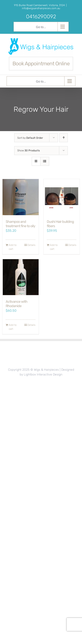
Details (31, 245)
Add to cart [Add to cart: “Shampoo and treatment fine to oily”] (13, 246)
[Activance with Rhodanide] (20, 277)
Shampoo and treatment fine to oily (20, 224)
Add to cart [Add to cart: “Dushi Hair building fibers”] (54, 246)
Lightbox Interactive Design (43, 374)
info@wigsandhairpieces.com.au (41, 8)
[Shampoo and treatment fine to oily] (20, 197)
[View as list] (44, 161)
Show (28, 150)
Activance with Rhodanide (16, 303)
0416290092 (41, 17)
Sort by (30, 137)
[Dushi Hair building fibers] (62, 197)
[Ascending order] (63, 137)
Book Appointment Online (41, 64)
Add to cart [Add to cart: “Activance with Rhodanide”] (13, 326)
